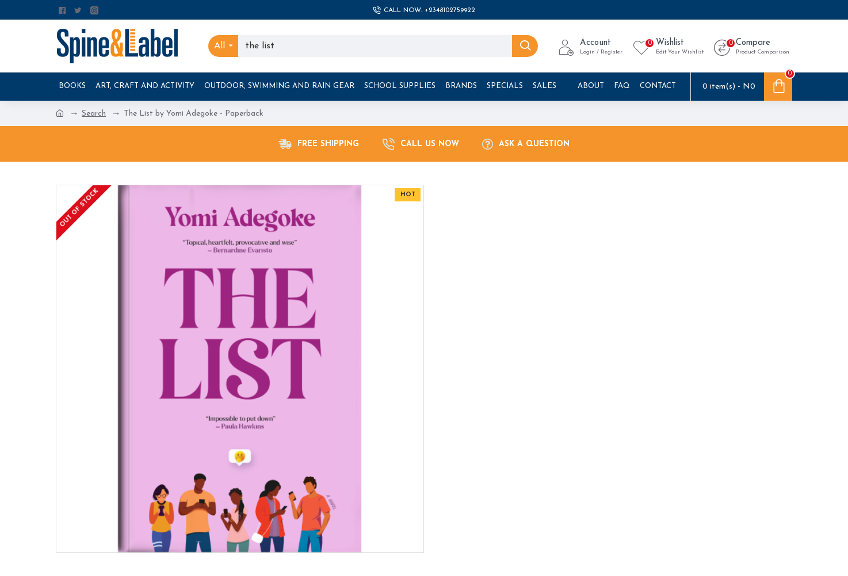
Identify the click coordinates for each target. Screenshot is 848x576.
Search (94, 113)
